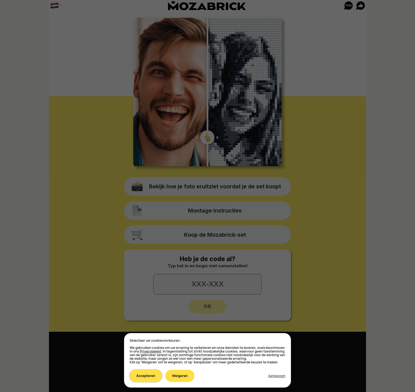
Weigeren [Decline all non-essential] (179, 375)
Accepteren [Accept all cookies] (145, 375)
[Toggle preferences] (276, 376)
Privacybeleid (150, 351)
